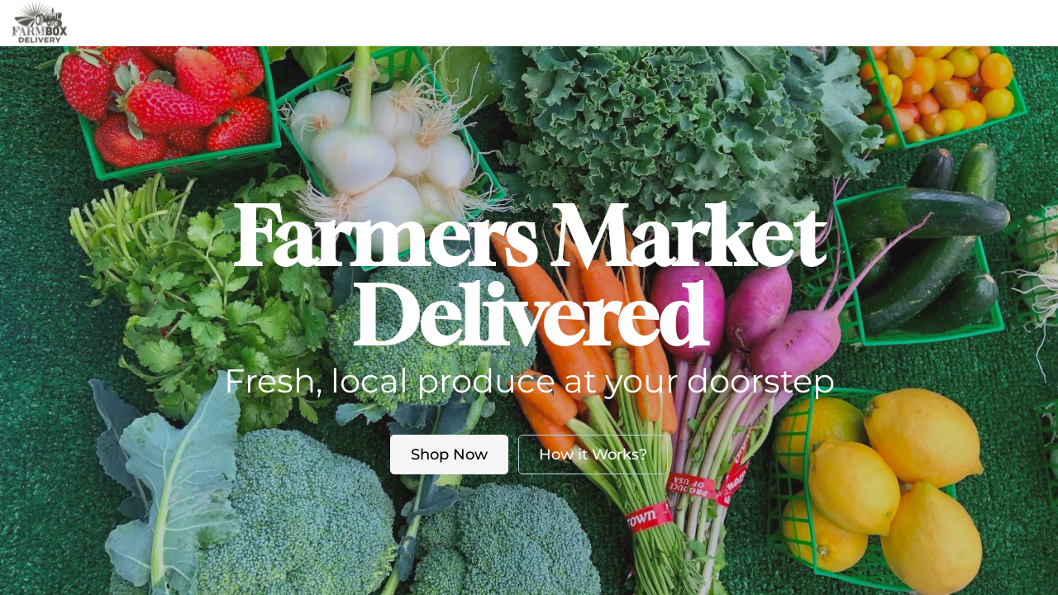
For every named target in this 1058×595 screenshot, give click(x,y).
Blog (595, 22)
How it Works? (593, 454)
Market (428, 22)
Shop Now (449, 454)
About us (510, 22)
